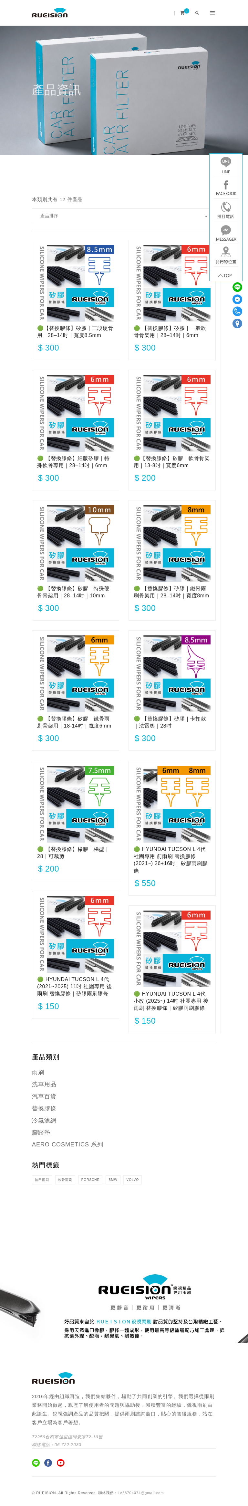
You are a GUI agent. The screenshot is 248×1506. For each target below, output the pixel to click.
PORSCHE (90, 1180)
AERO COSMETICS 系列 (67, 1144)
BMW (112, 1180)
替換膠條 (44, 1108)
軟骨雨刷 (65, 1180)
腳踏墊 (41, 1132)
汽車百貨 (44, 1096)
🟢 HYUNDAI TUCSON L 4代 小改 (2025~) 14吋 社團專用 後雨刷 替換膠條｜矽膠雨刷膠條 (171, 1001)
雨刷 (38, 1072)
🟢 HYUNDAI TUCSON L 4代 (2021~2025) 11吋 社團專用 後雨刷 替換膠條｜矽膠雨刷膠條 (74, 987)
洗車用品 (44, 1084)
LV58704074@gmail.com (141, 1493)
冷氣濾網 (44, 1120)
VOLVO (132, 1180)
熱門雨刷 (42, 1180)
